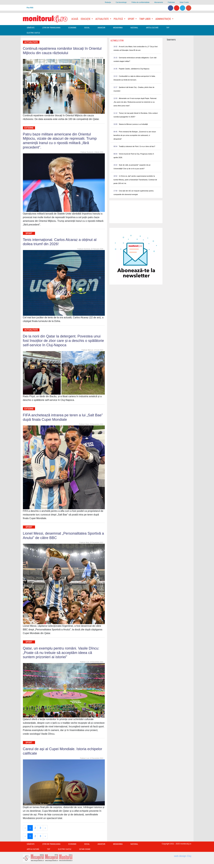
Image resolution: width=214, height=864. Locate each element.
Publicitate (171, 2)
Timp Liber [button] (145, 18)
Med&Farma (118, 28)
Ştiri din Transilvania (51, 28)
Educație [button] (86, 18)
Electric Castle (33, 33)
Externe (29, 128)
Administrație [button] (163, 18)
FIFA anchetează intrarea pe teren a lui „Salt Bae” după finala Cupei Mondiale (63, 417)
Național (134, 28)
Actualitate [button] (102, 18)
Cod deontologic (121, 2)
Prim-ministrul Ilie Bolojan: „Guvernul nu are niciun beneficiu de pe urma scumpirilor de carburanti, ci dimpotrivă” (135, 135)
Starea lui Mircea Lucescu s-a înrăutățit (133, 124)
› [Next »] (45, 828)
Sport (29, 233)
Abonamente (158, 2)
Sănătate (31, 28)
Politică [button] (118, 18)
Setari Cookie (184, 2)
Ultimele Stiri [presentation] (117, 40)
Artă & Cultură (152, 28)
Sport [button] (131, 18)
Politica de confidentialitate (140, 2)
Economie (72, 28)
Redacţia (108, 2)
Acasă (74, 18)
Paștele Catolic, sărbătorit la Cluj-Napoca (134, 69)
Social (87, 28)
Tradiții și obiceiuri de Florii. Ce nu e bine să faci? (137, 146)
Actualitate (31, 42)
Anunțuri (101, 28)
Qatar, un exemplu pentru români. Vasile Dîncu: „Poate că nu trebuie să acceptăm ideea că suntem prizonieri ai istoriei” (61, 652)
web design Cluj (182, 856)
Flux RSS (30, 8)
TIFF (167, 28)
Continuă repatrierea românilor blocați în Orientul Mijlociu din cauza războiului (62, 50)
